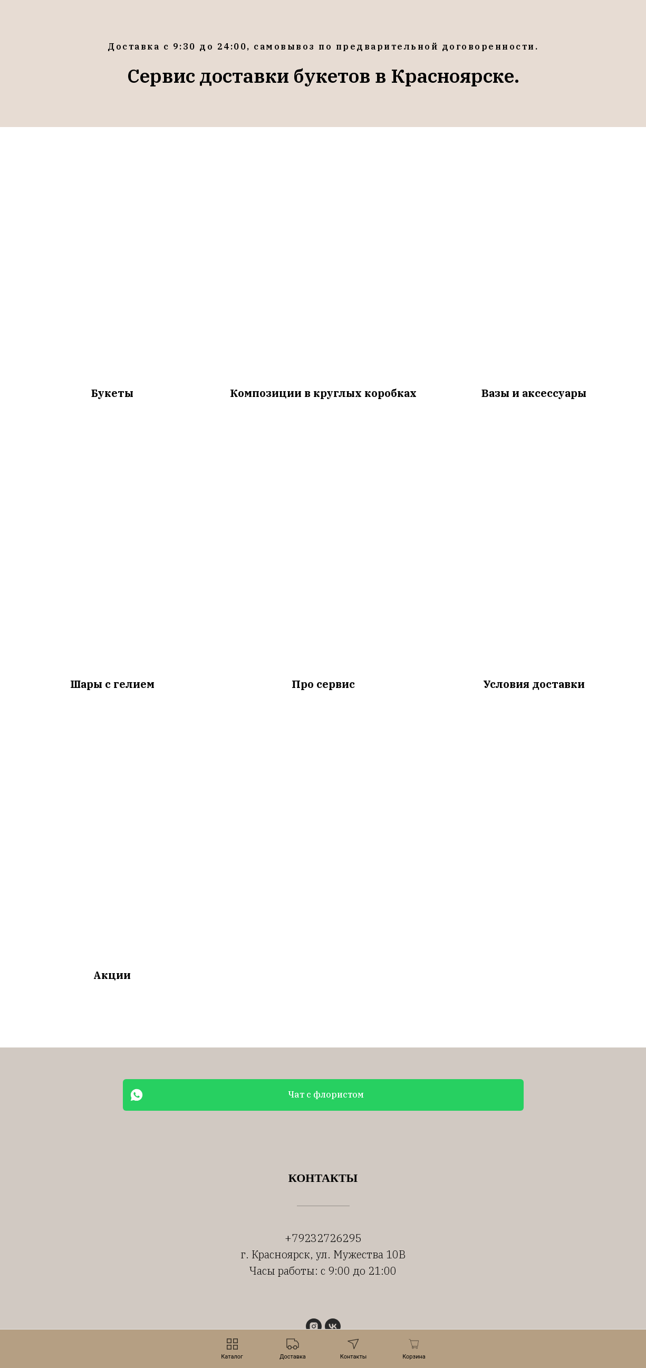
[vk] (333, 1326)
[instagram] (314, 1326)
